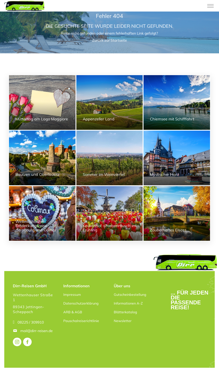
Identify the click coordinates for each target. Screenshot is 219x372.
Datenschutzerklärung (81, 303)
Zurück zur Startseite (109, 40)
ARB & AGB (72, 312)
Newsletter (123, 321)
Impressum (72, 294)
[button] (9, 362)
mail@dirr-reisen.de (36, 330)
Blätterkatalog (125, 312)
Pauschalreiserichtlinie (81, 321)
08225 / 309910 (31, 322)
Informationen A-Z (128, 303)
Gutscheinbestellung (130, 294)
